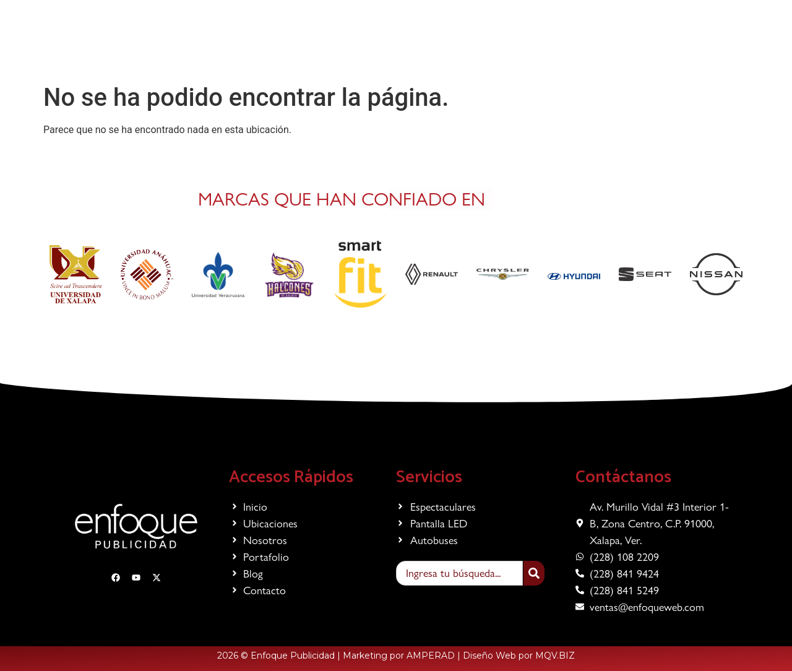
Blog (542, 48)
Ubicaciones (369, 48)
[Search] (533, 573)
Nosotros (434, 48)
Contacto (588, 48)
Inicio (243, 48)
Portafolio (494, 48)
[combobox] (459, 573)
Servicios (298, 49)
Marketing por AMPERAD (399, 655)
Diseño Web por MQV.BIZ (519, 655)
